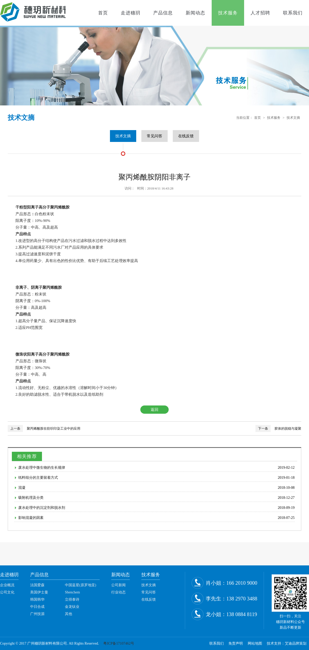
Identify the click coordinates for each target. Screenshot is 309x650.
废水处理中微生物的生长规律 (41, 468)
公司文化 (7, 592)
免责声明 (235, 643)
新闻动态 (195, 12)
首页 (103, 12)
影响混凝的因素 (31, 518)
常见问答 (154, 136)
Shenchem (72, 592)
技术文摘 (293, 118)
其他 (68, 614)
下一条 (263, 428)
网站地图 (255, 643)
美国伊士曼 (39, 592)
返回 (154, 410)
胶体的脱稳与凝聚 (287, 428)
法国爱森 (37, 585)
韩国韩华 (37, 599)
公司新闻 (118, 585)
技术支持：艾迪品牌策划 (286, 643)
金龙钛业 (72, 607)
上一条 (15, 428)
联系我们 (293, 12)
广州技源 (37, 614)
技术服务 (228, 12)
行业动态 (118, 592)
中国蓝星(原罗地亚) (80, 585)
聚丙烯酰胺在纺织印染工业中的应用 (53, 428)
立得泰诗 (72, 599)
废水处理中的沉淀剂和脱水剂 (41, 508)
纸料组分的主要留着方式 (38, 478)
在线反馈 (186, 136)
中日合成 (37, 607)
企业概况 (7, 585)
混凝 (21, 488)
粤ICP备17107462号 (118, 643)
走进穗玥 (130, 12)
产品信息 (163, 12)
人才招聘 (260, 12)
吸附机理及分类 (31, 498)
